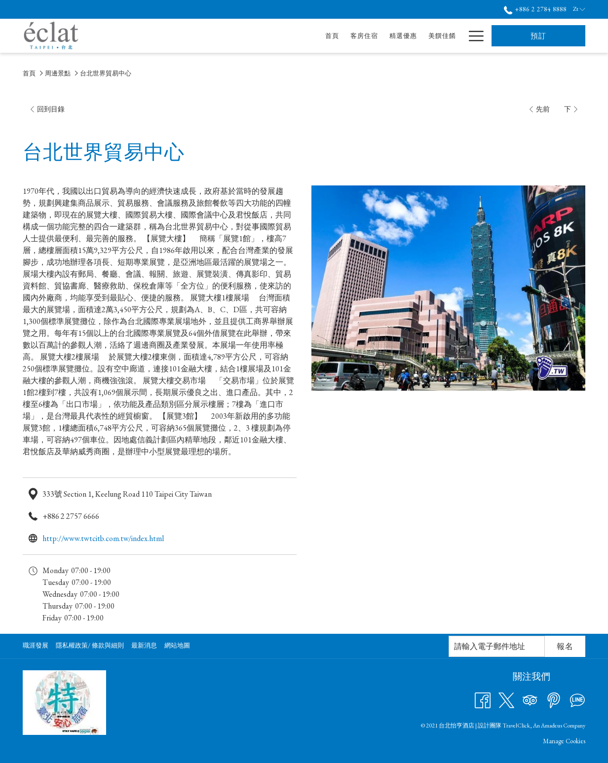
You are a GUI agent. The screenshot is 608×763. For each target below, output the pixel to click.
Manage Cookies (564, 741)
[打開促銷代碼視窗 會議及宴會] (418, 36)
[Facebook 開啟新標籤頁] (483, 699)
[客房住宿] (271, 36)
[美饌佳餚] (349, 36)
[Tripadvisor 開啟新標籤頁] (530, 699)
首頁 (29, 73)
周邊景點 (58, 73)
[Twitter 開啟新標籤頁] (506, 699)
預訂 (538, 35)
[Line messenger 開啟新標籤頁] (577, 699)
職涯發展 (35, 645)
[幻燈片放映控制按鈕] (497, 646)
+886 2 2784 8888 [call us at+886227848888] (535, 9)
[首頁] (239, 36)
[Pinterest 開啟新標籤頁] (554, 699)
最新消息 (144, 645)
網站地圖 (177, 645)
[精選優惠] (310, 36)
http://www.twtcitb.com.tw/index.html (103, 538)
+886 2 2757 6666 (70, 516)
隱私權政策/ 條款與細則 (90, 645)
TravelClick (516, 725)
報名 (565, 646)
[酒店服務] (441, 36)
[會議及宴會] (392, 36)
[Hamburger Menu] (472, 36)
